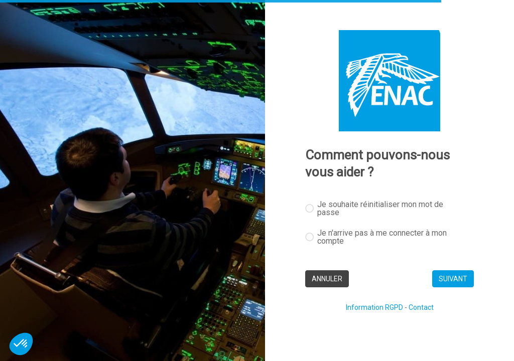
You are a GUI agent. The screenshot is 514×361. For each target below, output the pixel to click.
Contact (421, 307)
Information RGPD (374, 307)
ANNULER (327, 279)
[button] (21, 344)
